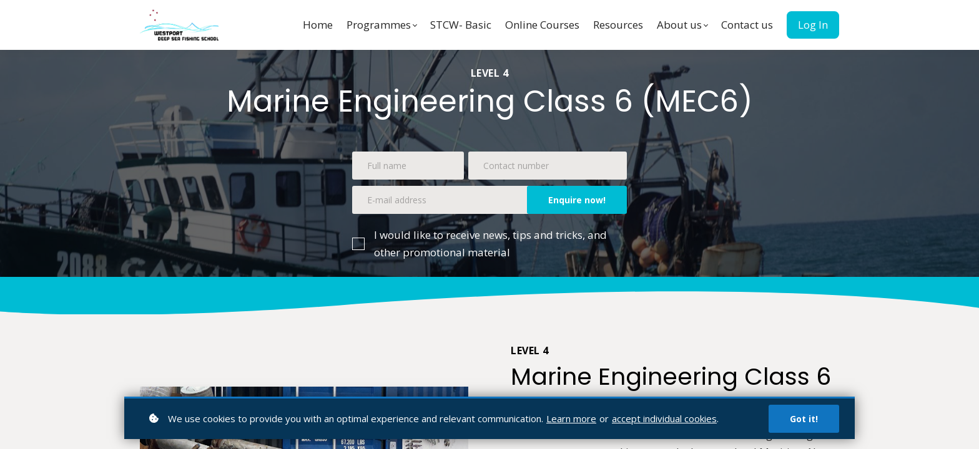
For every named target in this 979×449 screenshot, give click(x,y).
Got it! (804, 419)
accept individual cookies (664, 418)
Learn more (571, 418)
